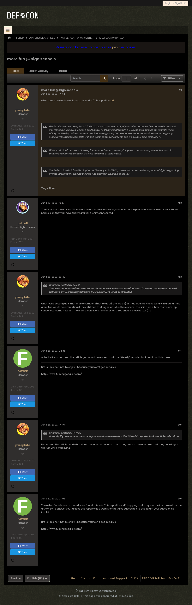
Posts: (14, 129)
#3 (180, 276)
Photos (63, 71)
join (115, 47)
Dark (16, 578)
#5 (180, 424)
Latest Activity (38, 71)
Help (74, 578)
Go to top (175, 578)
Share (23, 137)
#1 (180, 89)
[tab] (15, 71)
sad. (111, 100)
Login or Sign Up (175, 3)
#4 (180, 350)
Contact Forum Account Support (104, 578)
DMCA (134, 578)
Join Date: (17, 125)
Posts (15, 71)
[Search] (89, 78)
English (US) (37, 578)
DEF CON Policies (153, 578)
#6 (180, 498)
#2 (180, 203)
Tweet (22, 143)
